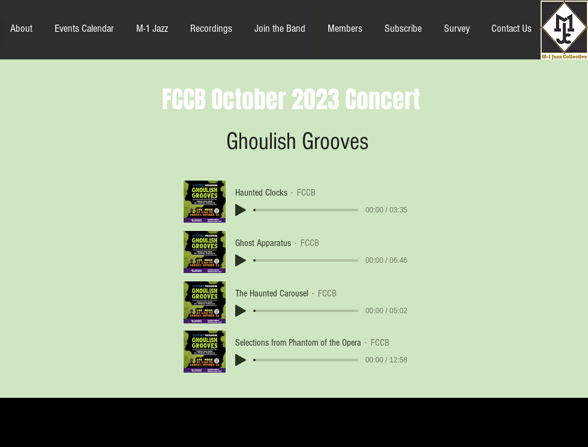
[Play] (240, 210)
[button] (23, 28)
